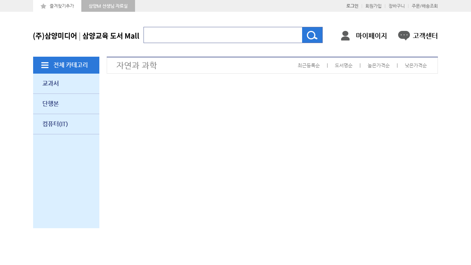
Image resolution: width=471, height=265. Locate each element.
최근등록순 (309, 65)
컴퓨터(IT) (55, 123)
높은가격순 (379, 65)
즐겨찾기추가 (62, 5)
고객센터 (425, 35)
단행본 (50, 103)
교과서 (50, 83)
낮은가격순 (416, 65)
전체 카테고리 (70, 64)
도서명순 (344, 65)
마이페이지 (371, 35)
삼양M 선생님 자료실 (108, 5)
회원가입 (373, 5)
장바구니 (397, 5)
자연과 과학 (136, 65)
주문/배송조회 (425, 5)
